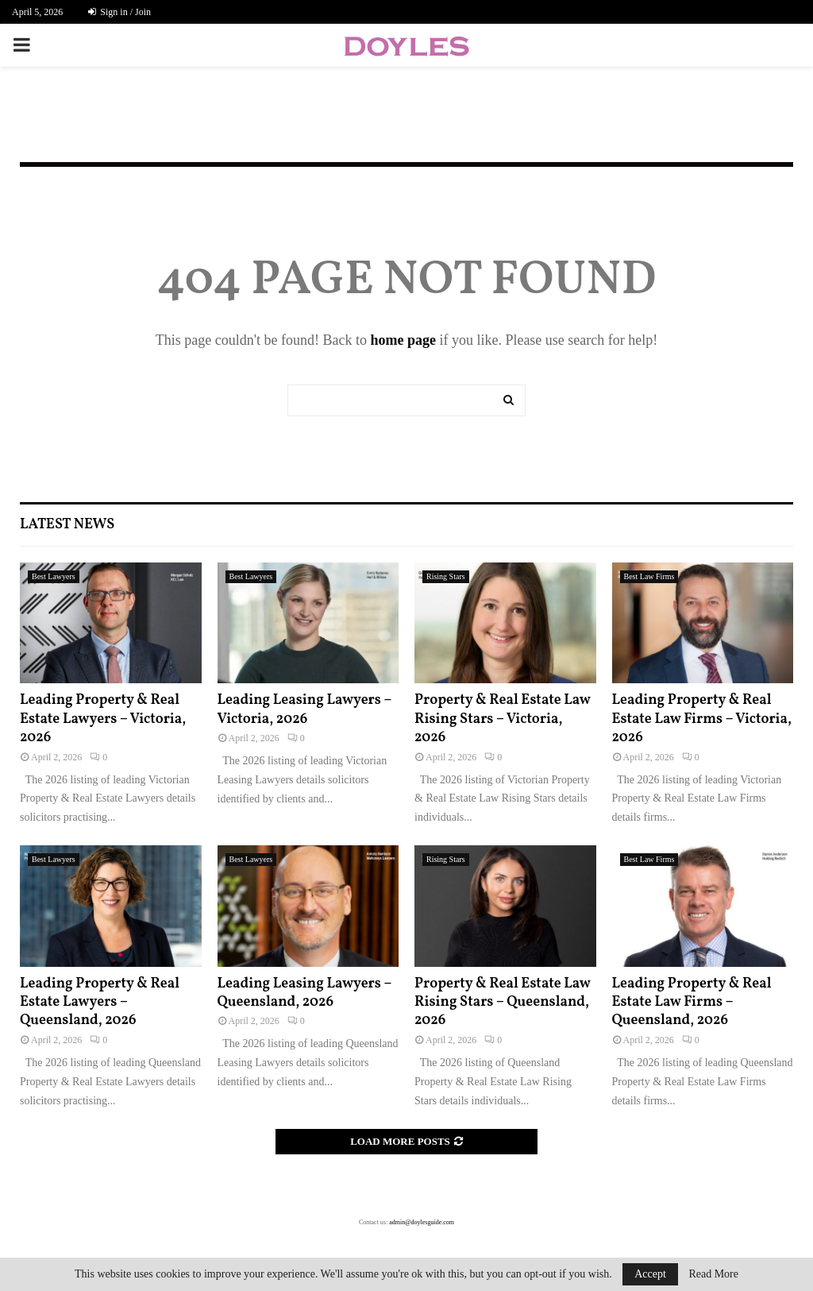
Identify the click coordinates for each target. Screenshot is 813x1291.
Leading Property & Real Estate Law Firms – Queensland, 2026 (692, 1002)
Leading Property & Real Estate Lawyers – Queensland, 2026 (99, 1002)
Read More (713, 1274)
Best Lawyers (53, 576)
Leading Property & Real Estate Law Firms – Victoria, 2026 (702, 719)
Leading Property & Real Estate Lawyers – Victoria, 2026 (103, 719)
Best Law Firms (649, 576)
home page (403, 340)
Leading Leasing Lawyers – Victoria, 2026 (305, 709)
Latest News (67, 525)
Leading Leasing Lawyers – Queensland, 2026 (305, 993)
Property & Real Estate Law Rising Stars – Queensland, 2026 (502, 1002)
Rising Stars (445, 576)
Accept (650, 1274)
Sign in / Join (119, 11)
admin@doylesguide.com (421, 1222)
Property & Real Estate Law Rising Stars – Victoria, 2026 (502, 719)
